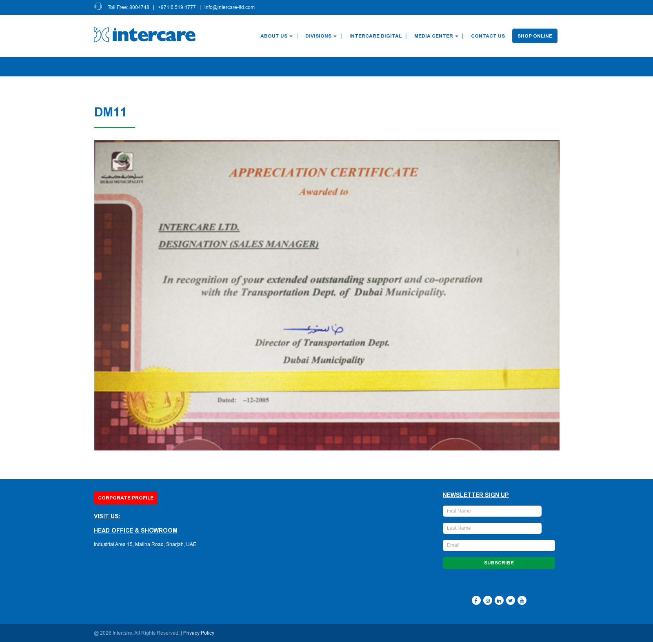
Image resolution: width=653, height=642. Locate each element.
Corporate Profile (125, 498)
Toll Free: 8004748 (130, 7)
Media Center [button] (437, 36)
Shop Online (536, 36)
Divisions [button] (322, 36)
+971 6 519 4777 (178, 7)
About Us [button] (278, 36)
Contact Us (489, 36)
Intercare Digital (377, 36)
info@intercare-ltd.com (231, 7)
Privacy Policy (198, 633)
